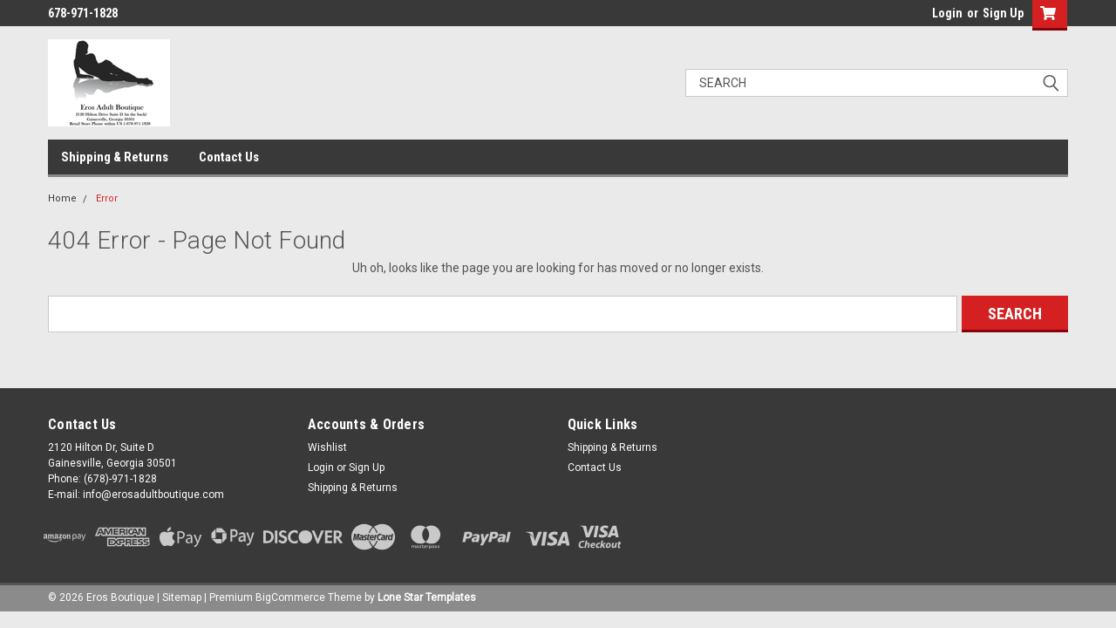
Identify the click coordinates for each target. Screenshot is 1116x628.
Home (62, 198)
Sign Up (1003, 13)
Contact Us (229, 157)
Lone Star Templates (427, 597)
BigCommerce (290, 597)
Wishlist (327, 447)
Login (947, 13)
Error (107, 198)
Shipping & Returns (114, 157)
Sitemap (181, 597)
